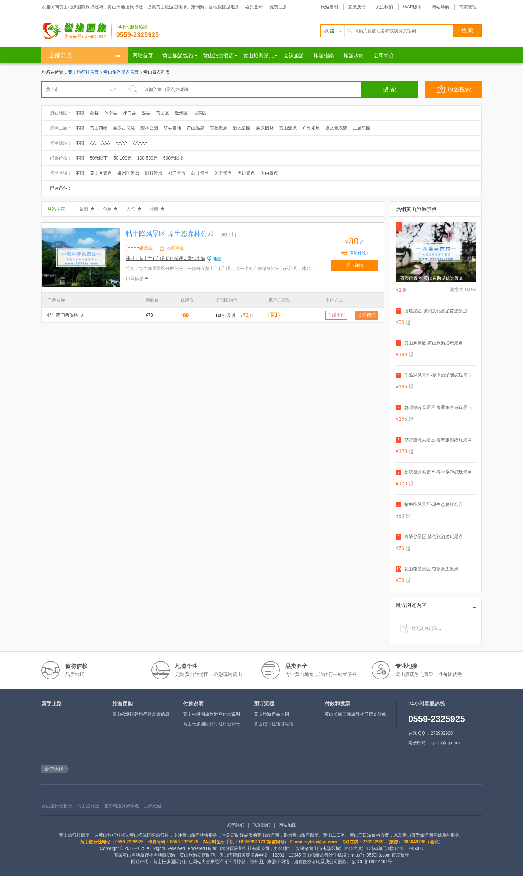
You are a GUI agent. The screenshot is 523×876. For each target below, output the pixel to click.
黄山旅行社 (88, 806)
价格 (110, 209)
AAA (105, 143)
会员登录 (254, 7)
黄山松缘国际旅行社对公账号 (211, 723)
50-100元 (122, 158)
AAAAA (140, 143)
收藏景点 (175, 248)
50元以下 (99, 158)
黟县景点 (153, 173)
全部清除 (475, 605)
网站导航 (440, 7)
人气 (134, 209)
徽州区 (181, 113)
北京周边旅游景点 (121, 806)
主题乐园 (361, 128)
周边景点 (246, 173)
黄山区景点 (101, 173)
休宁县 (110, 113)
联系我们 (261, 825)
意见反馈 (357, 7)
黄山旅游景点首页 (121, 72)
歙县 (94, 113)
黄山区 (162, 113)
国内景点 (269, 173)
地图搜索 (459, 89)
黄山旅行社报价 (56, 806)
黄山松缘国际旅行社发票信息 (140, 714)
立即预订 (367, 315)
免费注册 (278, 7)
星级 (157, 209)
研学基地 (172, 128)
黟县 (146, 113)
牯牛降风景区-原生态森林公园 (170, 233)
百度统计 (400, 855)
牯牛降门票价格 (62, 315)
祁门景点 (177, 173)
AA (93, 143)
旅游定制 (329, 7)
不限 (80, 113)
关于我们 (235, 825)
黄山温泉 (195, 128)
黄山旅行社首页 (83, 72)
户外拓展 (311, 128)
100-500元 (147, 158)
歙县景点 (200, 173)
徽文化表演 (336, 128)
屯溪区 (199, 113)
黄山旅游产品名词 (271, 714)
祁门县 (129, 113)
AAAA (121, 143)
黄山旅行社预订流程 (273, 723)
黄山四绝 (98, 128)
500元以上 (173, 158)
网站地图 (287, 825)
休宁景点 (223, 173)
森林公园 (149, 128)
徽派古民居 (124, 128)
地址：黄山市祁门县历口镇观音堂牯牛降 (165, 258)
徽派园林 (265, 128)
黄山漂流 (288, 128)
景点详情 (354, 265)
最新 (87, 209)
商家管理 (468, 7)
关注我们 (384, 7)
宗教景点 (218, 128)
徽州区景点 (128, 173)
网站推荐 (56, 209)
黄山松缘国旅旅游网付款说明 (211, 714)
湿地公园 (241, 128)
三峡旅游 (152, 806)
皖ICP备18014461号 (372, 861)
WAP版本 (412, 7)
